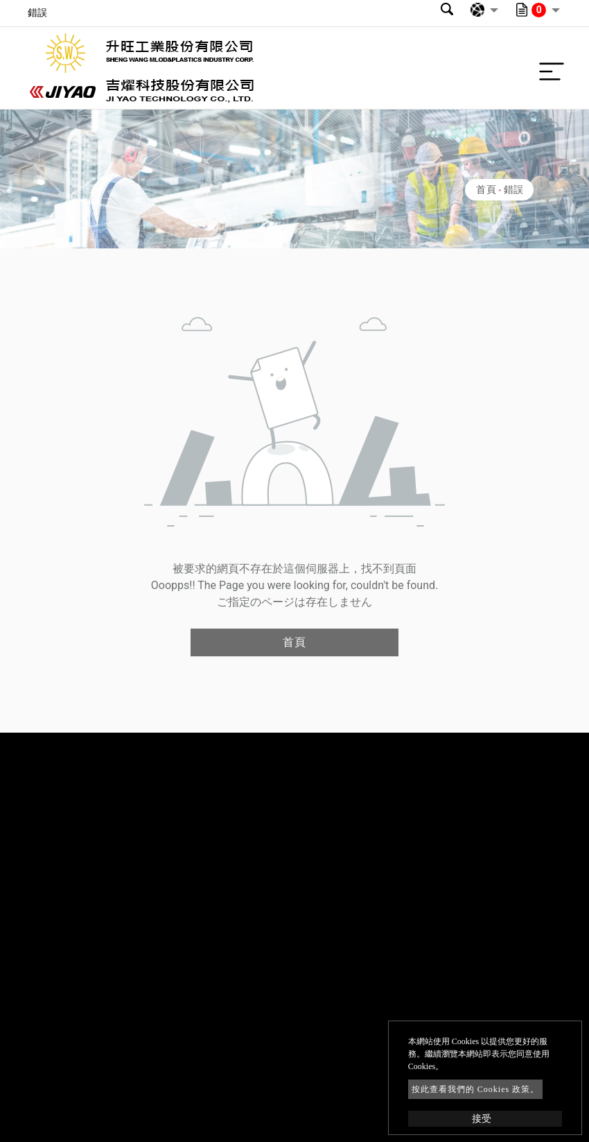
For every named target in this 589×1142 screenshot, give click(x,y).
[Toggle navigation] (548, 68)
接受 (481, 1119)
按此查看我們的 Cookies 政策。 (475, 1089)
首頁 (486, 190)
